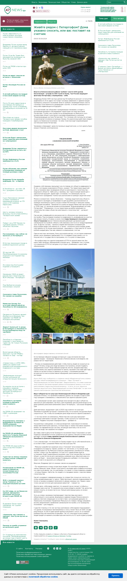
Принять (116, 576)
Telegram (57, 548)
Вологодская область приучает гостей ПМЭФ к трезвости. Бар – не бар (15, 355)
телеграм (39, 8)
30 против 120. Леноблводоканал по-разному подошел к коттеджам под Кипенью (15, 256)
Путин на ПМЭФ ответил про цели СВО (15, 69)
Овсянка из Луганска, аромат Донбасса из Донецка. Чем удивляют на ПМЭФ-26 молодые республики (15, 318)
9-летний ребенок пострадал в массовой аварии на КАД (110, 24)
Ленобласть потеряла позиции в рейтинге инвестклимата (110, 52)
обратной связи (71, 539)
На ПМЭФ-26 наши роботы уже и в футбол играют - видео (15, 449)
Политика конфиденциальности (29, 552)
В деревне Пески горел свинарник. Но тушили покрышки (15, 507)
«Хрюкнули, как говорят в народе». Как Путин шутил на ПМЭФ (110, 60)
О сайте (19, 548)
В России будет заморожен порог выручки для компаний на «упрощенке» (111, 32)
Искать (124, 2)
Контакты (29, 548)
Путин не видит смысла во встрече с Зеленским (17, 21)
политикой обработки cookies (43, 577)
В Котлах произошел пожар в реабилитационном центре (15, 245)
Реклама (38, 548)
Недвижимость (40, 22)
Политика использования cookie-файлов (32, 556)
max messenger (42, 8)
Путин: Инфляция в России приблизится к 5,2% (109, 39)
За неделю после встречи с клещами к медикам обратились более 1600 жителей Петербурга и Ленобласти (15, 391)
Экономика (42, 2)
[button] (36, 527)
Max (60, 548)
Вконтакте (48, 548)
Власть (34, 2)
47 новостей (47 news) (77, 548)
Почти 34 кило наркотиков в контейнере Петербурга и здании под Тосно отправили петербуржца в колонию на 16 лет (15, 108)
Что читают (118, 18)
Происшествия (54, 2)
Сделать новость (42, 11)
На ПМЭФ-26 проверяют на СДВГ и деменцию (15, 414)
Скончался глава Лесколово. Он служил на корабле (109, 46)
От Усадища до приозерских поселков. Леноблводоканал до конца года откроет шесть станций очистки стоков (15, 538)
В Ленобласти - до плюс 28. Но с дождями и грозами (15, 191)
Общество (65, 2)
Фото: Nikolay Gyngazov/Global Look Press (49, 88)
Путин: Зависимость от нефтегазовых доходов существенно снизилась (15, 37)
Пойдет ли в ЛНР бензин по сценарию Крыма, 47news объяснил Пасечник (15, 226)
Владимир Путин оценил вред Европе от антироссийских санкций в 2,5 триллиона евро (15, 48)
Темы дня (103, 18)
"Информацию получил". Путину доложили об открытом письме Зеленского (15, 379)
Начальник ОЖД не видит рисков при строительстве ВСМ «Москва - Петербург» (15, 277)
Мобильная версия (34, 8)
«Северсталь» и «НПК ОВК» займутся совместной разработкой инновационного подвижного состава (15, 367)
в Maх (69, 536)
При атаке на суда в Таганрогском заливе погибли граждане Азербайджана (15, 120)
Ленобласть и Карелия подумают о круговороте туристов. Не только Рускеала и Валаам (15, 343)
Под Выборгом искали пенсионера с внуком (15, 287)
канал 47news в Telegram (57, 536)
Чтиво (73, 2)
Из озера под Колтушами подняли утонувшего (15, 267)
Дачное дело (82, 2)
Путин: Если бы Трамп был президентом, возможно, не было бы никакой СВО (15, 58)
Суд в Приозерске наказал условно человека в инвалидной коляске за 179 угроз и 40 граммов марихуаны (15, 202)
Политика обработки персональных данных (34, 554)
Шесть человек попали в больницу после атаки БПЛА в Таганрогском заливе (15, 215)
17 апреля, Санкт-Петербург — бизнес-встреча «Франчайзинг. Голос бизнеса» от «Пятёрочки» (110, 69)
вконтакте (37, 8)
